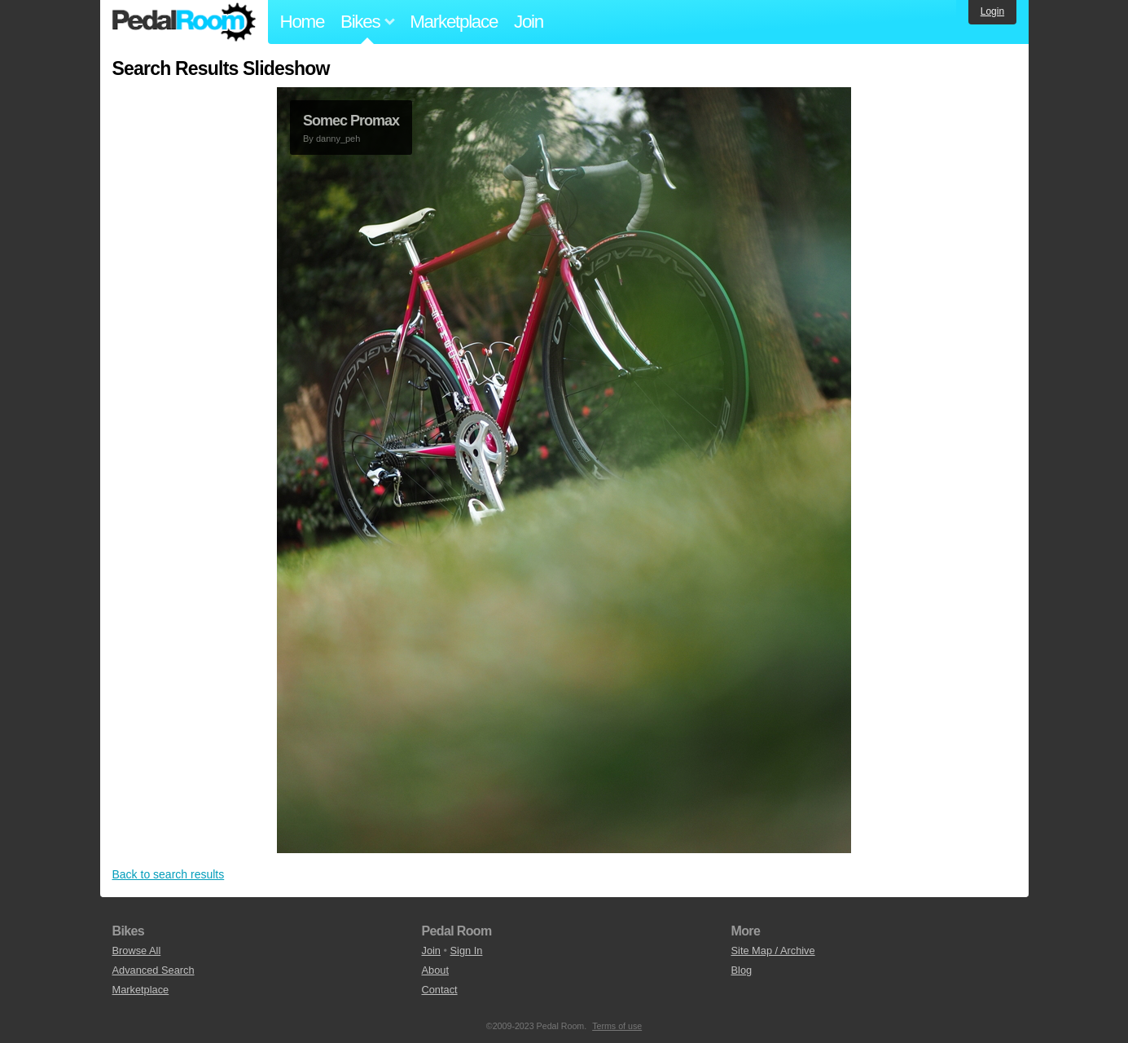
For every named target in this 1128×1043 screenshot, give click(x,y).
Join (528, 21)
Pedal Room (184, 22)
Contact (440, 990)
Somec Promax (351, 120)
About (435, 970)
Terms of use (617, 1026)
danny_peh (338, 138)
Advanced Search (153, 970)
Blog (742, 970)
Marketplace (454, 21)
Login (992, 11)
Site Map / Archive (773, 950)
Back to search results (168, 874)
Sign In (466, 950)
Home (302, 21)
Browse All (136, 950)
